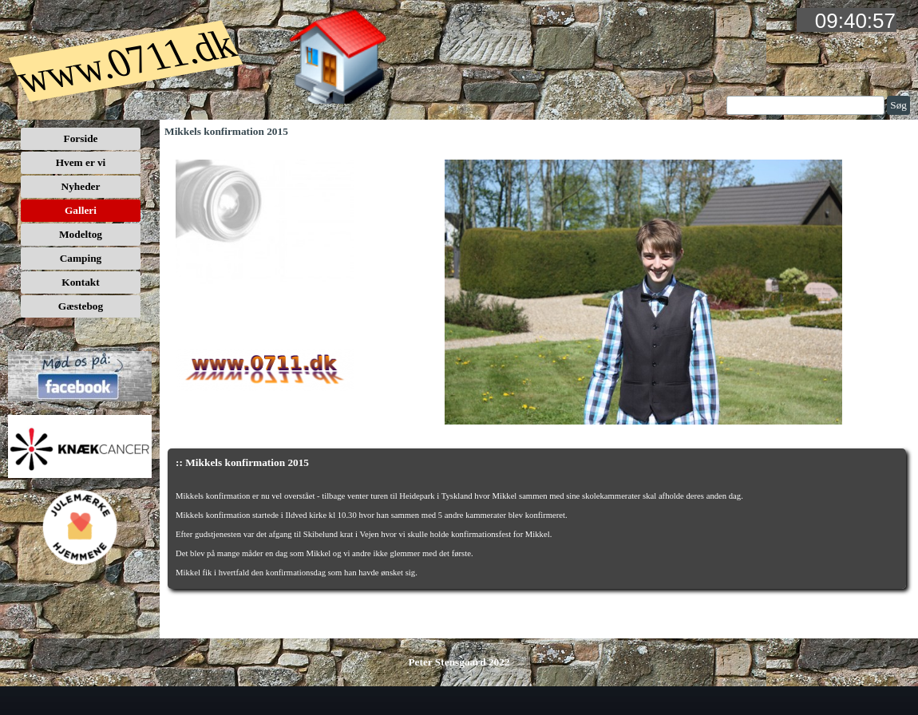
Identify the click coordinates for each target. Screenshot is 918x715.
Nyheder (81, 186)
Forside (81, 138)
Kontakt (80, 282)
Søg (898, 105)
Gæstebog (80, 306)
